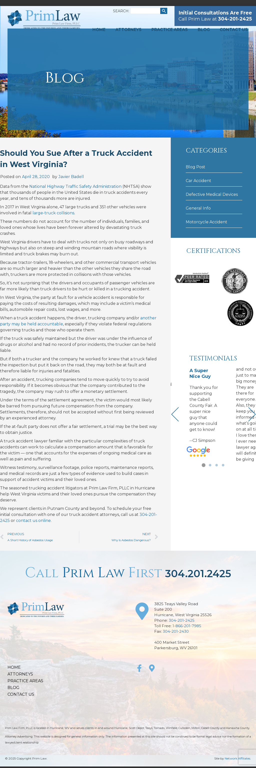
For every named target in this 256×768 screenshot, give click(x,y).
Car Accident (198, 180)
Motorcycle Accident (206, 222)
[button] (203, 465)
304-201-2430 (176, 631)
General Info (198, 208)
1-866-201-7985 (186, 625)
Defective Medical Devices (212, 194)
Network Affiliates (237, 758)
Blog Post (195, 167)
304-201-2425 (181, 620)
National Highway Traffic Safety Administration (75, 186)
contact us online (33, 520)
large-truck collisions (53, 213)
